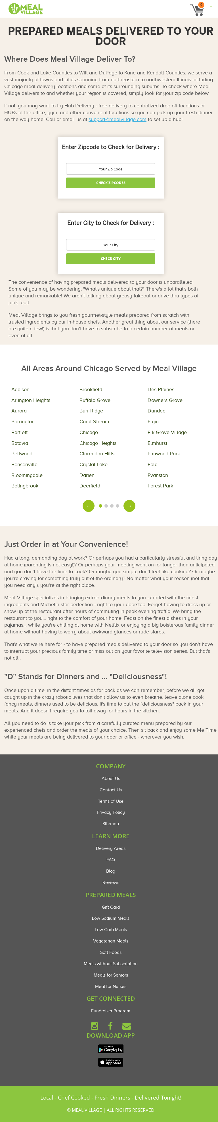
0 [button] (201, 4)
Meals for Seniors (111, 975)
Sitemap (110, 823)
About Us (111, 778)
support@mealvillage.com (117, 119)
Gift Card (111, 907)
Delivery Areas (110, 848)
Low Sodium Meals (110, 918)
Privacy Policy (111, 812)
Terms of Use (110, 801)
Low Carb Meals (111, 929)
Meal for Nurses (110, 986)
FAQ (110, 859)
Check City (111, 258)
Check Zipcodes (110, 182)
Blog (110, 871)
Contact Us (111, 790)
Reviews (110, 882)
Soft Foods (110, 952)
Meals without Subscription (111, 963)
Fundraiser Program (110, 1010)
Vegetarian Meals (110, 941)
